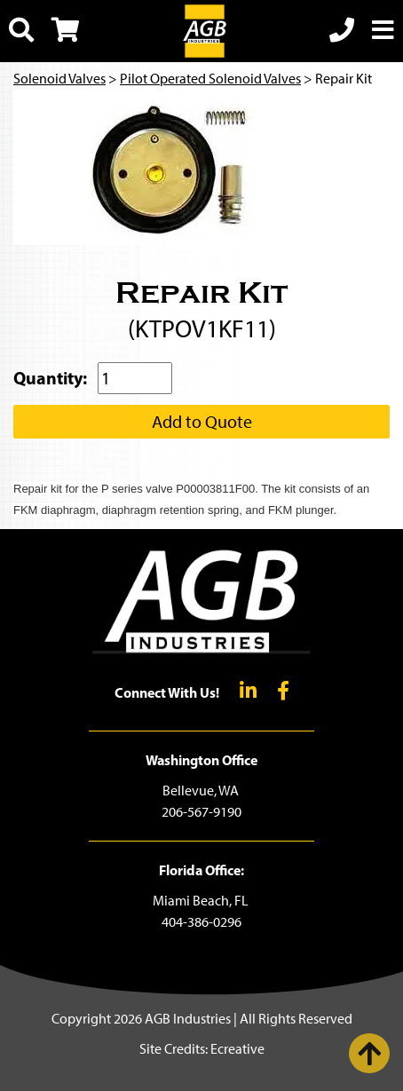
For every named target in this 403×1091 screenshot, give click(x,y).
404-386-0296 (201, 921)
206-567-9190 (201, 811)
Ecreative (237, 1048)
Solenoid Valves (59, 78)
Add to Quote (202, 421)
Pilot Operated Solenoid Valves (210, 78)
